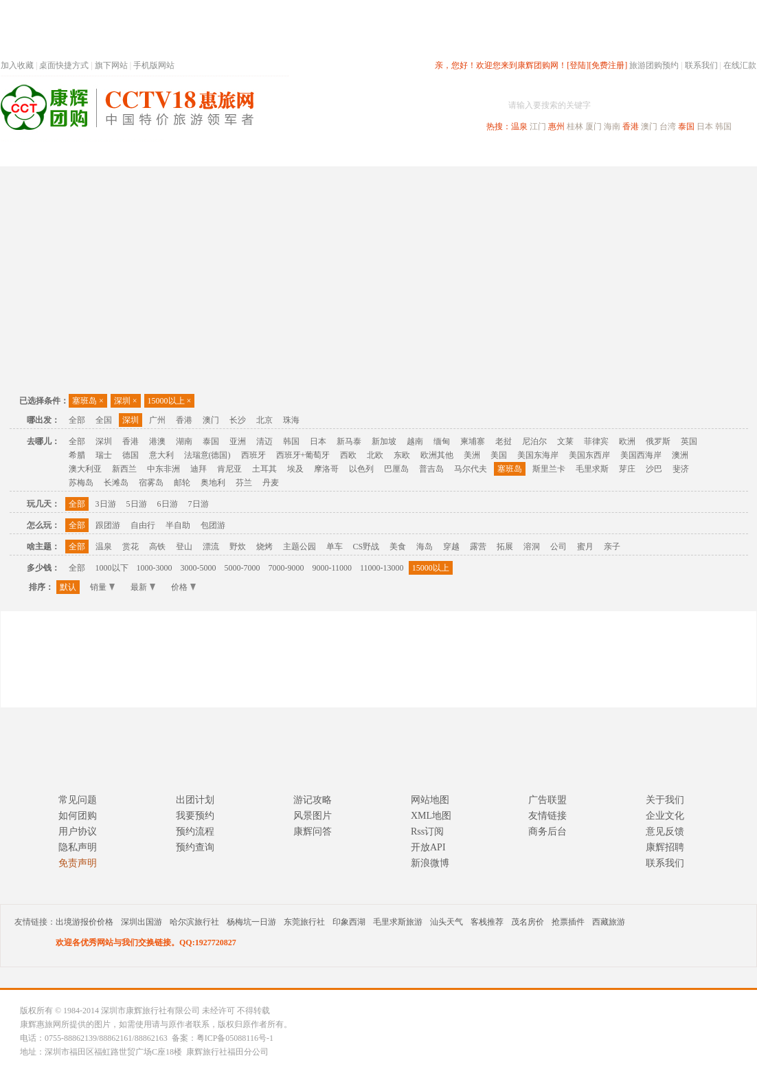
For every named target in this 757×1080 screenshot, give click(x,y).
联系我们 (701, 65)
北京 (264, 420)
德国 (130, 455)
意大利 (161, 455)
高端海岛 (661, 153)
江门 (538, 126)
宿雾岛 (151, 482)
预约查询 (195, 847)
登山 (184, 546)
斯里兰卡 (548, 469)
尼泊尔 (534, 441)
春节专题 (238, 153)
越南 (415, 441)
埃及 (295, 469)
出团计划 (195, 800)
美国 (498, 455)
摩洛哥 (326, 469)
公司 (558, 546)
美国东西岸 (589, 455)
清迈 (264, 441)
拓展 (505, 546)
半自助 (178, 525)
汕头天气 (446, 922)
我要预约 (195, 816)
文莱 (565, 441)
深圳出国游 (141, 922)
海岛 (424, 546)
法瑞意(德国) (207, 455)
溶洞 (531, 546)
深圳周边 (300, 153)
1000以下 (111, 568)
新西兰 (124, 469)
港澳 (157, 441)
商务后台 (547, 831)
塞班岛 (88, 401)
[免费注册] (608, 65)
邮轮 (182, 482)
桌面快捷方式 (64, 65)
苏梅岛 (81, 482)
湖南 (184, 441)
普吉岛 (431, 469)
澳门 (649, 126)
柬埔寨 (472, 441)
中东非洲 (163, 469)
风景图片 (312, 816)
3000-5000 (198, 568)
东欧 (402, 455)
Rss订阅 (427, 831)
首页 (186, 153)
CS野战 (366, 546)
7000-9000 (286, 568)
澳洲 (680, 455)
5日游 (136, 504)
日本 (705, 126)
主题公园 (299, 546)
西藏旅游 (608, 922)
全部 (77, 420)
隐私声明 (77, 847)
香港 (630, 126)
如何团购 (77, 816)
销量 (102, 587)
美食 (397, 546)
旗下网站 (111, 65)
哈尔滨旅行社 (194, 922)
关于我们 (665, 800)
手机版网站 (153, 65)
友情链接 (547, 816)
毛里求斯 (592, 469)
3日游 (105, 504)
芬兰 (244, 482)
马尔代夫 (470, 469)
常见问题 (77, 800)
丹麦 (270, 482)
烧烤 (264, 546)
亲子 (612, 546)
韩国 (723, 126)
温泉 (519, 126)
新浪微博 (430, 863)
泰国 (686, 126)
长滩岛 (116, 482)
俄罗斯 (658, 441)
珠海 (291, 420)
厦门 (593, 126)
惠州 (556, 126)
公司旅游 (723, 153)
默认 (68, 587)
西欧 (348, 455)
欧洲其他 (436, 455)
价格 (183, 587)
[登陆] (578, 65)
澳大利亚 (85, 469)
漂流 (211, 546)
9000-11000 (332, 568)
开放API (428, 847)
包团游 (213, 525)
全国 (103, 420)
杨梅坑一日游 (251, 922)
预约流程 (195, 831)
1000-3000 (154, 568)
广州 (157, 420)
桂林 (575, 126)
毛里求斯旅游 (397, 922)
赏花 (130, 546)
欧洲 (627, 441)
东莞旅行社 (304, 922)
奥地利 (213, 482)
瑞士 (103, 455)
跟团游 (107, 525)
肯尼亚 (229, 469)
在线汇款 (739, 65)
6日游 (167, 504)
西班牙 (253, 455)
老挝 (503, 441)
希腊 (77, 455)
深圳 (125, 401)
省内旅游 (362, 153)
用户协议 (77, 831)
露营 (478, 546)
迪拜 (198, 469)
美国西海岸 (641, 455)
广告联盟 (547, 800)
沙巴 (654, 469)
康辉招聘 (665, 847)
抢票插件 (568, 922)
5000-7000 (242, 568)
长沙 (237, 420)
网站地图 (430, 800)
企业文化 (665, 816)
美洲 (472, 455)
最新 (143, 587)
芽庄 (627, 469)
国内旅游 (424, 153)
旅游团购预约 (654, 65)
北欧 (375, 455)
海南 (612, 126)
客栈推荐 (487, 922)
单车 (334, 546)
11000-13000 (382, 568)
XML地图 (431, 816)
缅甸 (441, 441)
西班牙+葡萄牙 (303, 455)
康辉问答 (312, 831)
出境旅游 (547, 153)
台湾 (667, 126)
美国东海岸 (537, 455)
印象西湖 (348, 922)
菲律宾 (596, 441)
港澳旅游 (485, 153)
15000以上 (170, 401)
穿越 (451, 546)
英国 (689, 441)
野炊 (237, 546)
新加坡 (384, 441)
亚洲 (237, 441)
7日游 (198, 504)
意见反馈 (665, 831)
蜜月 (585, 546)
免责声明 (77, 863)
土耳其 (264, 469)
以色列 (361, 469)
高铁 (157, 546)
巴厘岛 (396, 469)
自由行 (143, 525)
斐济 (681, 469)
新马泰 (349, 441)
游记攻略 (312, 800)
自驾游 (604, 153)
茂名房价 (527, 922)
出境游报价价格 (84, 922)
